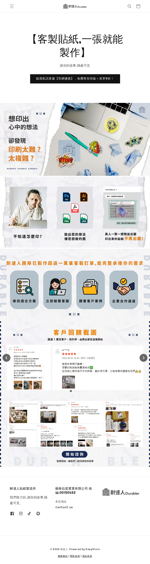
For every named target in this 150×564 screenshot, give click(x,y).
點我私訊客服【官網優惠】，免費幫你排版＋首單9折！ (75, 78)
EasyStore (93, 549)
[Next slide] (143, 358)
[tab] (71, 391)
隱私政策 (75, 556)
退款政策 (87, 556)
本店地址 (61, 501)
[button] (11, 6)
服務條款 (63, 556)
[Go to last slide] (6, 358)
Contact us (64, 507)
